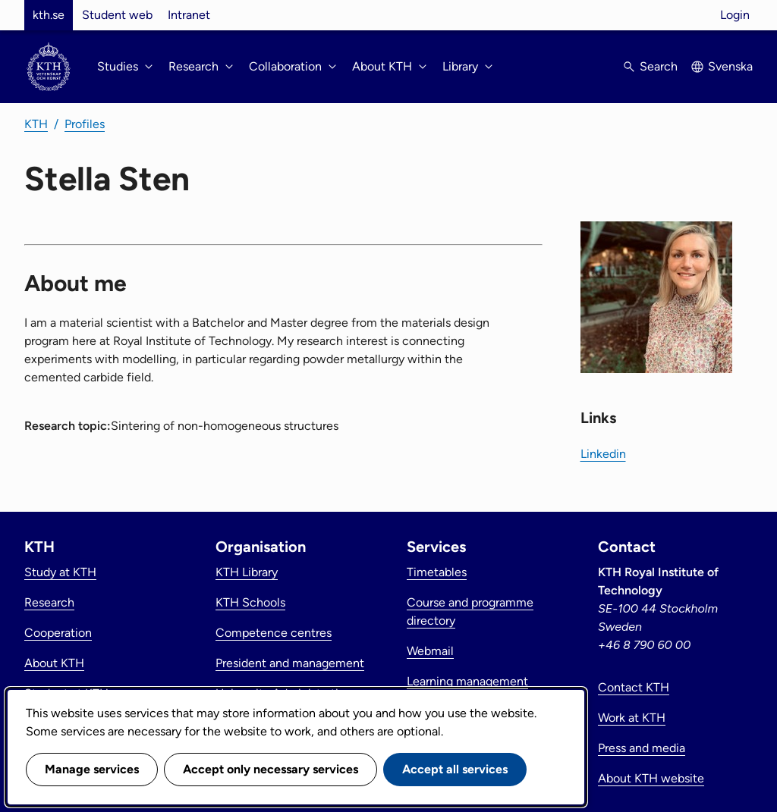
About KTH (54, 663)
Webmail (430, 651)
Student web (117, 15)
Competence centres (273, 632)
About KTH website (651, 778)
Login (735, 15)
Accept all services (455, 769)
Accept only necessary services (270, 769)
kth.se (48, 15)
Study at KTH (60, 572)
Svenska (730, 66)
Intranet (189, 15)
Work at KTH (631, 717)
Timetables (437, 572)
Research (49, 602)
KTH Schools (250, 602)
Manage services (92, 769)
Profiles (84, 124)
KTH (36, 124)
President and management (289, 663)
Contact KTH (633, 687)
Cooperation (58, 632)
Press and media (641, 748)
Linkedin (603, 454)
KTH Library (246, 572)
